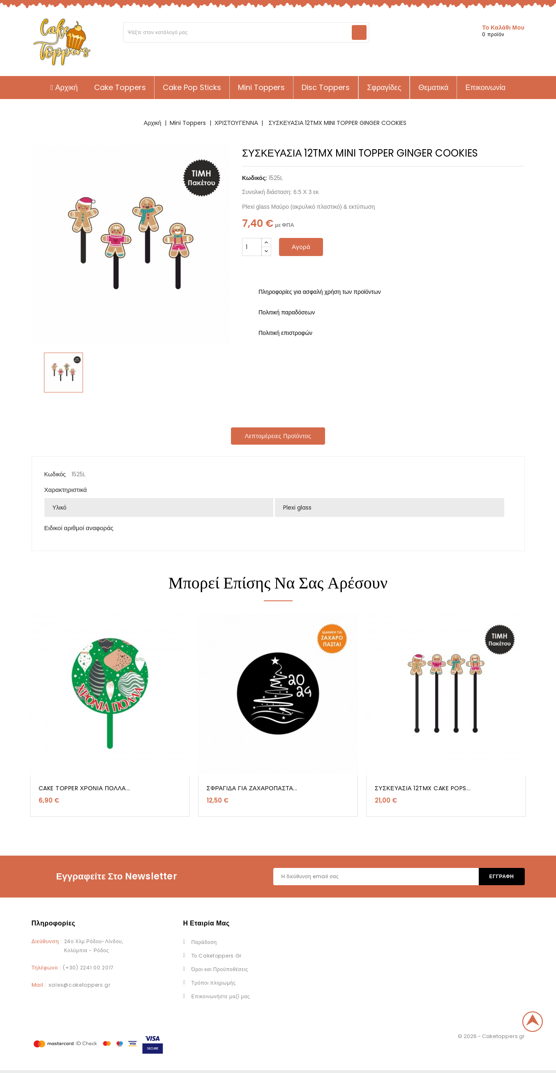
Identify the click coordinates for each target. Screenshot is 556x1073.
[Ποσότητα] (252, 247)
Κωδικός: (254, 178)
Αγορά (301, 246)
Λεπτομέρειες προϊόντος (278, 436)
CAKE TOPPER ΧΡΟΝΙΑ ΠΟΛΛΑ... (84, 788)
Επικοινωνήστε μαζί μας (220, 996)
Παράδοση (204, 942)
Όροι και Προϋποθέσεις (219, 969)
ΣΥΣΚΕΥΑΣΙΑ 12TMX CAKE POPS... (423, 788)
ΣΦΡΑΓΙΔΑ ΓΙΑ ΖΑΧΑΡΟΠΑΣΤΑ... (252, 788)
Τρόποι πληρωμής (213, 982)
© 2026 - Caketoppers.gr (491, 1036)
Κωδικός (55, 474)
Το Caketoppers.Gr (216, 955)
